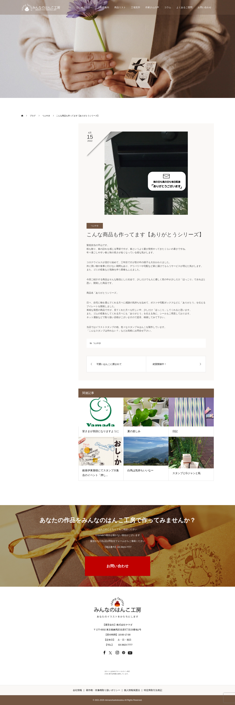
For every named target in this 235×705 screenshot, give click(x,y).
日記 (175, 431)
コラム (167, 7)
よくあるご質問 (184, 7)
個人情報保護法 (132, 690)
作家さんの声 (152, 7)
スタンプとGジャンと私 (186, 473)
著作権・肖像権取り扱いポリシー (103, 690)
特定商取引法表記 (153, 690)
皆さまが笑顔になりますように (100, 431)
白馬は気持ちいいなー (140, 470)
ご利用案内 (103, 7)
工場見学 (135, 7)
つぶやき (95, 226)
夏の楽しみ (133, 431)
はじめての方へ (84, 7)
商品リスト (120, 7)
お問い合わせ (204, 7)
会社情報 (77, 690)
